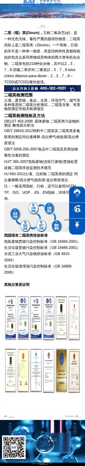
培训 (31, 430)
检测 (31, 427)
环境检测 (12, 417)
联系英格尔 (75, 427)
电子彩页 (53, 427)
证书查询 (74, 430)
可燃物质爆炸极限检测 (69, 416)
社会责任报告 (75, 433)
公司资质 (10, 430)
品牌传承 (10, 427)
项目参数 (10, 433)
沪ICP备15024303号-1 (43, 464)
